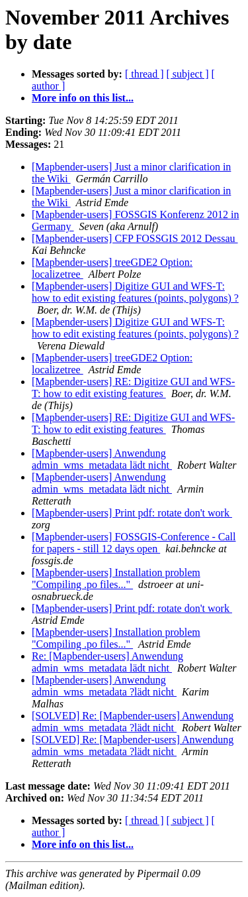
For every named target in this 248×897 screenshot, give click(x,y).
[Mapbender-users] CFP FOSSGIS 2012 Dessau (135, 238)
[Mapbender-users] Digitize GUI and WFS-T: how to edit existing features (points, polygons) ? (135, 292)
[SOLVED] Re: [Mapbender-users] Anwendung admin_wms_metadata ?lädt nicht (132, 721)
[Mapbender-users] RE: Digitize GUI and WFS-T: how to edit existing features (133, 387)
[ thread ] (144, 74)
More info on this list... (83, 97)
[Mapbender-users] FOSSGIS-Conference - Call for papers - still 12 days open (134, 542)
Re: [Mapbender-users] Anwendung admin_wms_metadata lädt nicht (107, 662)
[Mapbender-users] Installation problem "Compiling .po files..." (116, 578)
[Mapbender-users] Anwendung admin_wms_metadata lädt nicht (102, 459)
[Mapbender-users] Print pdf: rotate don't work (132, 512)
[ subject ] (188, 74)
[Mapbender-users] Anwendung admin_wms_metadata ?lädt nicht (104, 685)
